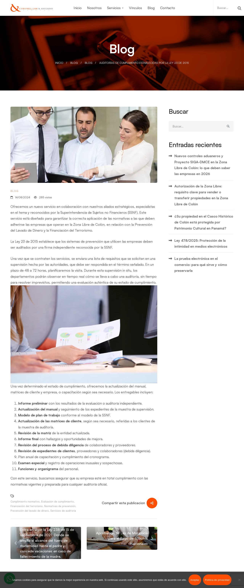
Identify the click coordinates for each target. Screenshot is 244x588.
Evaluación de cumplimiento (57, 501)
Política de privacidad (217, 579)
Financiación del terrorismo (26, 506)
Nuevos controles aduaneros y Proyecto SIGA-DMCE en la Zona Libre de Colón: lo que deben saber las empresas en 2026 (202, 165)
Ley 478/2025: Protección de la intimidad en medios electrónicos (200, 243)
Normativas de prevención (59, 506)
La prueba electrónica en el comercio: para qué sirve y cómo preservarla (200, 264)
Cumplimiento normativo (25, 501)
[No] (239, 580)
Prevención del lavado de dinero (29, 510)
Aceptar (194, 579)
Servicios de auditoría (63, 510)
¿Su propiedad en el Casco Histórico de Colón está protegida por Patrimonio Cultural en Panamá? (203, 222)
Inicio (59, 62)
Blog (74, 62)
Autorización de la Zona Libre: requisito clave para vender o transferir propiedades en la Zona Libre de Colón (201, 195)
